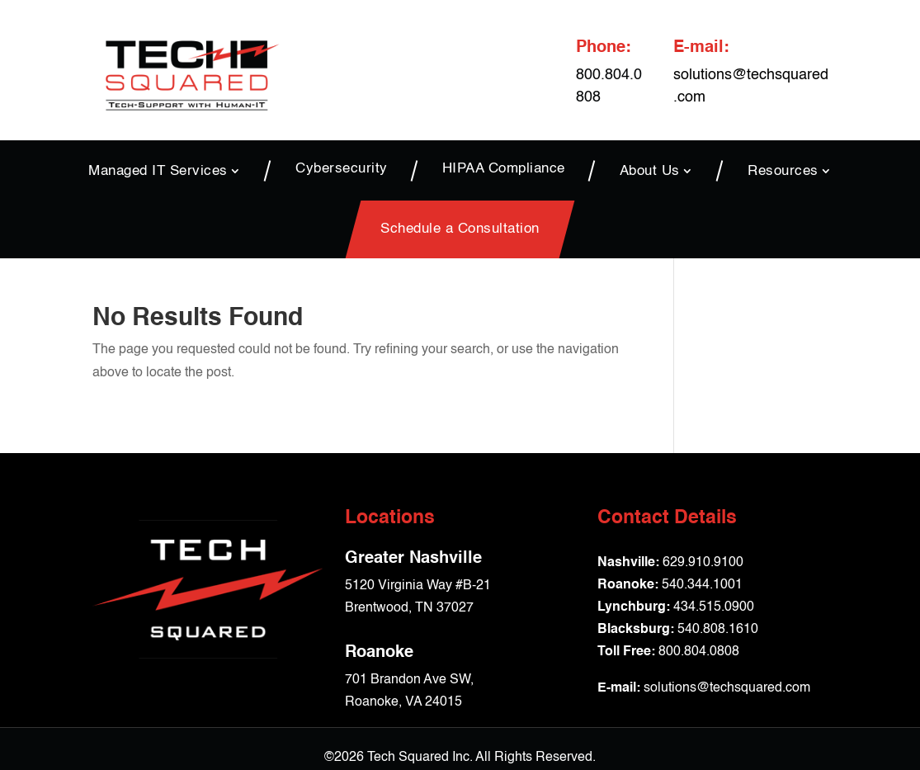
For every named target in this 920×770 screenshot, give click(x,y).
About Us (650, 170)
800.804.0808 (698, 652)
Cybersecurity (341, 169)
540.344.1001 (702, 585)
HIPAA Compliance (503, 169)
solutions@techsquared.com (727, 688)
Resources (783, 170)
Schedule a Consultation (460, 229)
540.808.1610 (717, 629)
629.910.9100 (703, 562)
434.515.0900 (713, 607)
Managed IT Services (158, 170)
